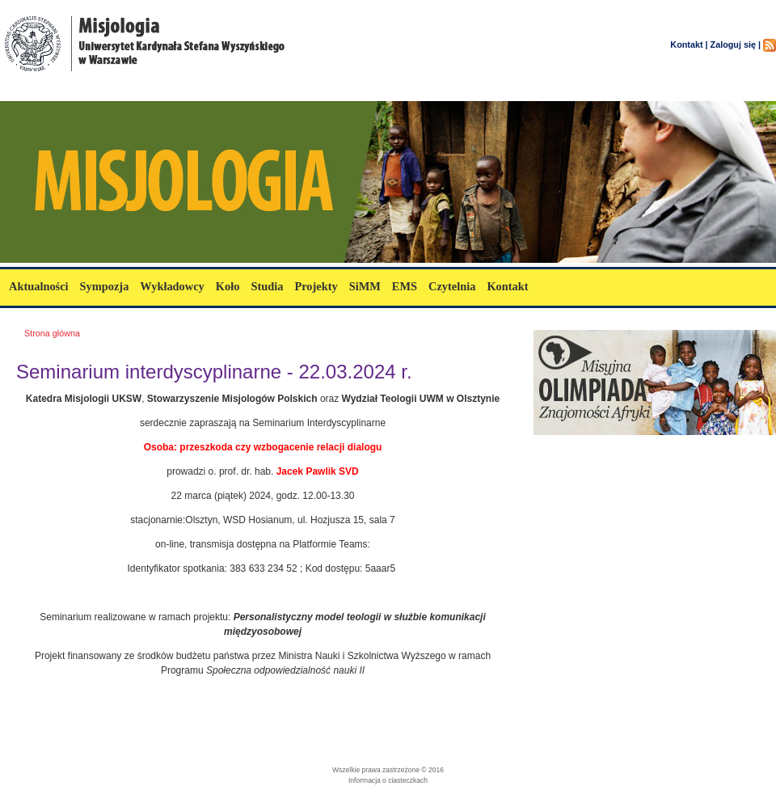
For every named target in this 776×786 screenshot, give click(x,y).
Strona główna (52, 333)
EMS (404, 286)
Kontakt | (688, 44)
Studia (267, 286)
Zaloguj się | (736, 44)
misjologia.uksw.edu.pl (96, 91)
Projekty (315, 286)
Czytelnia (451, 286)
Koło (228, 286)
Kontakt (507, 286)
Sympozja (104, 286)
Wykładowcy (172, 286)
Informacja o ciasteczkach (388, 780)
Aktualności (39, 286)
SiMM (365, 286)
